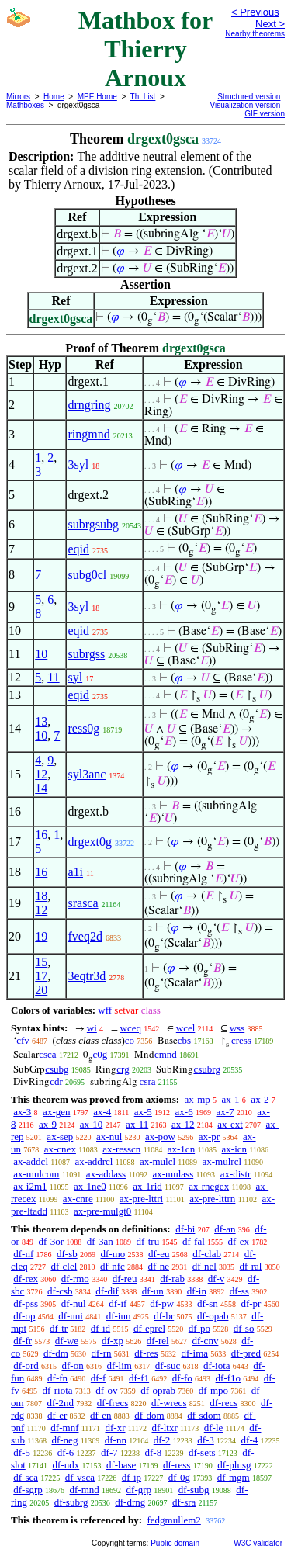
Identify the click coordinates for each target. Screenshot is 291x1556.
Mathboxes (25, 105)
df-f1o (228, 1378)
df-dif (107, 1291)
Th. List (143, 96)
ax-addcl (30, 1161)
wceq (130, 1028)
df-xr (115, 1427)
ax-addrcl (93, 1161)
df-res (146, 1353)
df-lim (119, 1365)
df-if (117, 1303)
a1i (75, 871)
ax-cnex (60, 1149)
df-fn (57, 1378)
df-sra (184, 1502)
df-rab (172, 1278)
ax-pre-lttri (141, 1198)
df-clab (206, 1254)
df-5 (21, 1452)
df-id (100, 1328)
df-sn (207, 1303)
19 (41, 936)
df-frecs (112, 1403)
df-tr (59, 1328)
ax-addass (106, 1174)
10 (41, 653)
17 (41, 975)
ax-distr (235, 1174)
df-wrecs (168, 1403)
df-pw (162, 1303)
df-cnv (205, 1340)
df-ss (239, 1291)
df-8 (153, 1452)
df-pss (25, 1303)
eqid (78, 549)
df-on (73, 1365)
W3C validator (258, 1543)
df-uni (70, 1316)
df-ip (131, 1477)
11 (53, 677)
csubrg (206, 1069)
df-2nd (60, 1403)
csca (47, 1054)
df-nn (115, 1440)
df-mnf (64, 1427)
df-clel (63, 1266)
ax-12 (183, 1124)
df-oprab (157, 1390)
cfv (22, 1040)
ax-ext (229, 1124)
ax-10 (91, 1124)
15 (41, 962)
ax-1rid (147, 1186)
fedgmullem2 (173, 1520)
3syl (78, 464)
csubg (56, 1069)
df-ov (106, 1390)
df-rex (25, 1278)
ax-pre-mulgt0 (102, 1211)
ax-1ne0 (90, 1186)
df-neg (64, 1440)
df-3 (205, 1440)
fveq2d (85, 936)
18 (41, 896)
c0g (99, 1054)
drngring (89, 404)
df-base (121, 1465)
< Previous (255, 12)
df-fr (22, 1340)
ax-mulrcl (222, 1161)
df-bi (185, 1229)
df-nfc (112, 1266)
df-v (216, 1278)
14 (41, 788)
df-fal (193, 1241)
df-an (224, 1229)
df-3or (51, 1241)
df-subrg (71, 1502)
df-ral (251, 1266)
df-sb (67, 1254)
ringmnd (88, 434)
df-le (213, 1427)
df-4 (249, 1440)
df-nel (204, 1266)
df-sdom (203, 1415)
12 (41, 774)
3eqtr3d (87, 975)
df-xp (112, 1340)
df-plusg (234, 1465)
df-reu (125, 1278)
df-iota (216, 1365)
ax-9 (48, 1124)
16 (41, 834)
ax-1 (231, 1099)
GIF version (264, 113)
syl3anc (87, 774)
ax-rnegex (209, 1186)
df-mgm (233, 1477)
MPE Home (97, 96)
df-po (199, 1328)
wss (237, 1028)
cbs (184, 1040)
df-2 (162, 1440)
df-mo (112, 1254)
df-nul (73, 1303)
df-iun (118, 1316)
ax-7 (225, 1112)
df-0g (179, 1477)
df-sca (25, 1477)
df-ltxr (165, 1427)
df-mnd (84, 1489)
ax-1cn (181, 1149)
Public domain (175, 1543)
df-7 (109, 1452)
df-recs (223, 1403)
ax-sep (60, 1136)
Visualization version (245, 105)
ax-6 (184, 1112)
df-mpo (213, 1390)
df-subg (194, 1489)
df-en (100, 1415)
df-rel (158, 1340)
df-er (57, 1415)
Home (53, 96)
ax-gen (56, 1112)
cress (241, 1040)
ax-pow (160, 1136)
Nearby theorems (255, 33)
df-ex (238, 1241)
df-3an (100, 1241)
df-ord (26, 1365)
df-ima (194, 1353)
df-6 (65, 1452)
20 (41, 989)
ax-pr (209, 1136)
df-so (244, 1328)
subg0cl (87, 574)
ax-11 (137, 1124)
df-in (196, 1291)
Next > (270, 23)
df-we (66, 1340)
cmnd (165, 1054)
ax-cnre (78, 1198)
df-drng (130, 1502)
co (129, 1040)
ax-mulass (173, 1174)
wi (92, 1028)
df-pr (251, 1303)
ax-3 (22, 1112)
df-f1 (139, 1378)
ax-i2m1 (30, 1186)
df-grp (139, 1489)
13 (41, 721)
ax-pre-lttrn (212, 1198)
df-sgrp (28, 1489)
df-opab (212, 1316)
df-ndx (66, 1465)
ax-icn (234, 1149)
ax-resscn (121, 1149)
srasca (83, 903)
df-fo (182, 1378)
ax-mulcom (36, 1174)
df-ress (176, 1465)
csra (148, 1081)
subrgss (86, 653)
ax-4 (102, 1112)
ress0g (83, 728)
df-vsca (80, 1477)
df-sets (202, 1452)
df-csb (60, 1291)
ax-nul (109, 1136)
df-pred (246, 1353)
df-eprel (149, 1328)
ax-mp (197, 1099)
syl (75, 677)
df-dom (149, 1415)
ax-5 (143, 1112)
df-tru (148, 1241)
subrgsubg (93, 524)
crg (122, 1069)
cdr (56, 1081)
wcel (186, 1028)
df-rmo (75, 1278)
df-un (153, 1291)
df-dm (55, 1353)
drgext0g (90, 841)
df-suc (168, 1365)
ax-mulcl (157, 1161)
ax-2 (259, 1099)
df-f (98, 1378)
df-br (164, 1316)
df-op (24, 1316)
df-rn (102, 1353)
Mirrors (18, 96)
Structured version (248, 96)
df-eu (158, 1254)
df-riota (58, 1390)
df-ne (158, 1266)
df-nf (23, 1254)
